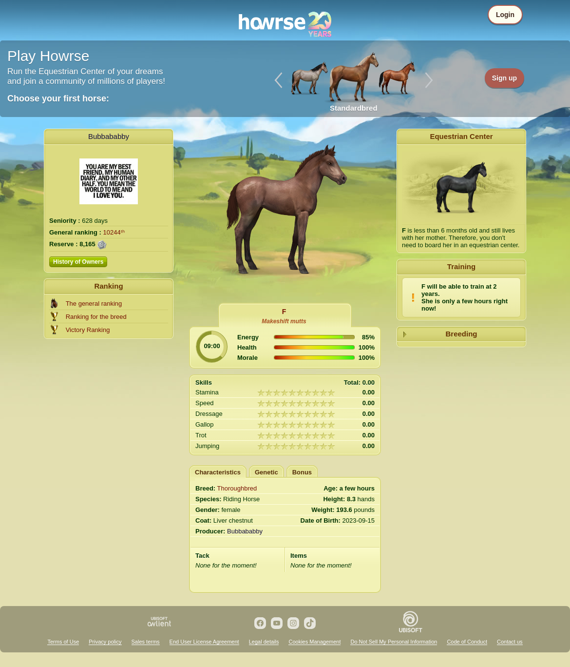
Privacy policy (105, 642)
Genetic (266, 472)
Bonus (302, 472)
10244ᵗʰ (114, 232)
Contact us (510, 642)
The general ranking (94, 303)
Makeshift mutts (284, 321)
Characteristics (218, 472)
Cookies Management (314, 642)
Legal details (264, 642)
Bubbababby (108, 136)
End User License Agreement (204, 642)
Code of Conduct (467, 642)
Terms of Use (63, 642)
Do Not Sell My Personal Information (393, 642)
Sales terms (146, 642)
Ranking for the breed (96, 316)
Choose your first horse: (58, 98)
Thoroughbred (237, 488)
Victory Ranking (88, 330)
